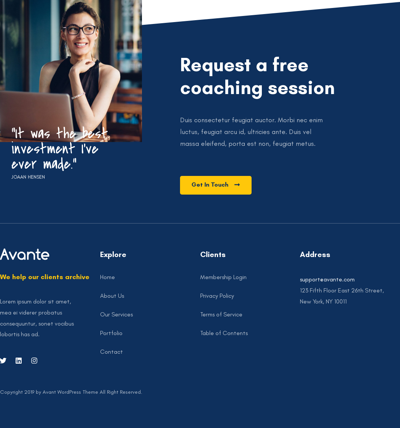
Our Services (116, 314)
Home (107, 277)
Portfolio (111, 333)
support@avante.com (327, 279)
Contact (111, 351)
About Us (112, 295)
